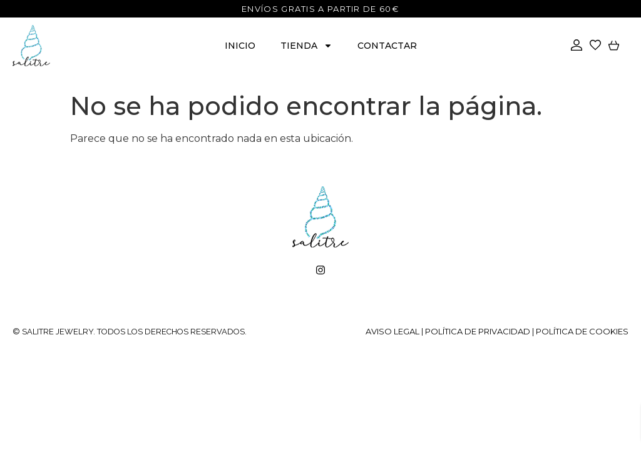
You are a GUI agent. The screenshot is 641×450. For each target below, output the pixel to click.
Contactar (387, 45)
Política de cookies (582, 331)
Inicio (240, 45)
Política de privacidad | (480, 331)
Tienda (306, 45)
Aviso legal (392, 331)
